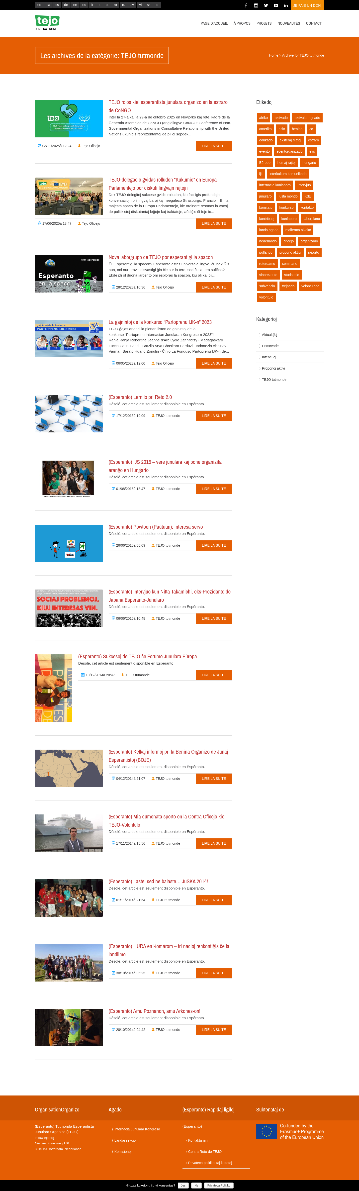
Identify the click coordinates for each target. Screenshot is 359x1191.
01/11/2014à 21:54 (128, 900)
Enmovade (270, 346)
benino (297, 129)
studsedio (291, 275)
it (99, 5)
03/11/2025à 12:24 (55, 146)
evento (264, 151)
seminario (289, 264)
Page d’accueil (214, 23)
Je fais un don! (307, 5)
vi (140, 5)
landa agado (268, 230)
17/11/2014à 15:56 (128, 843)
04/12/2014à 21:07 (128, 779)
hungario (309, 163)
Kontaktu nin (198, 1140)
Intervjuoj (269, 357)
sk (148, 5)
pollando (265, 252)
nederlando (268, 241)
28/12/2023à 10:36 (128, 287)
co (311, 129)
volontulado (310, 286)
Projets (264, 23)
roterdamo (267, 264)
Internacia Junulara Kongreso (137, 1129)
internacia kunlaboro (275, 185)
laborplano (312, 219)
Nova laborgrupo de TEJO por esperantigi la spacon (161, 257)
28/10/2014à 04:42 (128, 1030)
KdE (308, 196)
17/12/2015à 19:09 (128, 416)
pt (107, 5)
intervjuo (304, 185)
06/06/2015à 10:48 (128, 618)
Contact (314, 23)
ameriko (265, 129)
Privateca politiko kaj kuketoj (210, 1163)
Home (273, 55)
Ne (196, 1185)
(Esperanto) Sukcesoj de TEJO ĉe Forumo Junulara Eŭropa (137, 656)
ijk (261, 174)
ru (123, 5)
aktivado (281, 118)
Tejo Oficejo (89, 146)
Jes (183, 1185)
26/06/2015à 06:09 (128, 545)
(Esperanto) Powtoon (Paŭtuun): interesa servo (156, 526)
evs (312, 151)
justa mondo (288, 196)
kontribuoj (266, 219)
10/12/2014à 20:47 (98, 675)
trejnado (288, 286)
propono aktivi (290, 252)
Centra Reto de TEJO (205, 1152)
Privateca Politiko (218, 1185)
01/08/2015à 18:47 (128, 489)
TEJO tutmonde (165, 416)
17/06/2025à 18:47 (55, 223)
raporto (313, 252)
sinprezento (268, 275)
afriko (263, 118)
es (84, 5)
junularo (265, 196)
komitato (265, 207)
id (157, 5)
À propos (242, 23)
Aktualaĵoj (269, 335)
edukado (266, 140)
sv (132, 5)
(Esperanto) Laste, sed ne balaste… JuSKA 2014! (158, 881)
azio (281, 129)
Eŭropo (264, 163)
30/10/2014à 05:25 (128, 973)
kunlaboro (289, 219)
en (75, 5)
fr (92, 5)
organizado (309, 241)
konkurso (286, 207)
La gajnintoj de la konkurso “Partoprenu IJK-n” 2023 (160, 322)
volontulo (266, 297)
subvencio (267, 286)
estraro (313, 140)
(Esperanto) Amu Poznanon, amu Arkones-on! (154, 1011)
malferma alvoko (298, 230)
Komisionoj (122, 1152)
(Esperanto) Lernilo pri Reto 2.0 (140, 397)
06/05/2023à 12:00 (128, 363)
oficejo (289, 241)
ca (48, 5)
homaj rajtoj (286, 163)
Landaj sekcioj (125, 1140)
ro (115, 5)
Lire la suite (214, 146)
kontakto (307, 207)
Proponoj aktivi (273, 368)
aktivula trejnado (307, 118)
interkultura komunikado (288, 174)
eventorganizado (290, 151)
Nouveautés (288, 23)
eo (39, 5)
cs (57, 5)
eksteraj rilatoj (290, 140)
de (66, 5)
